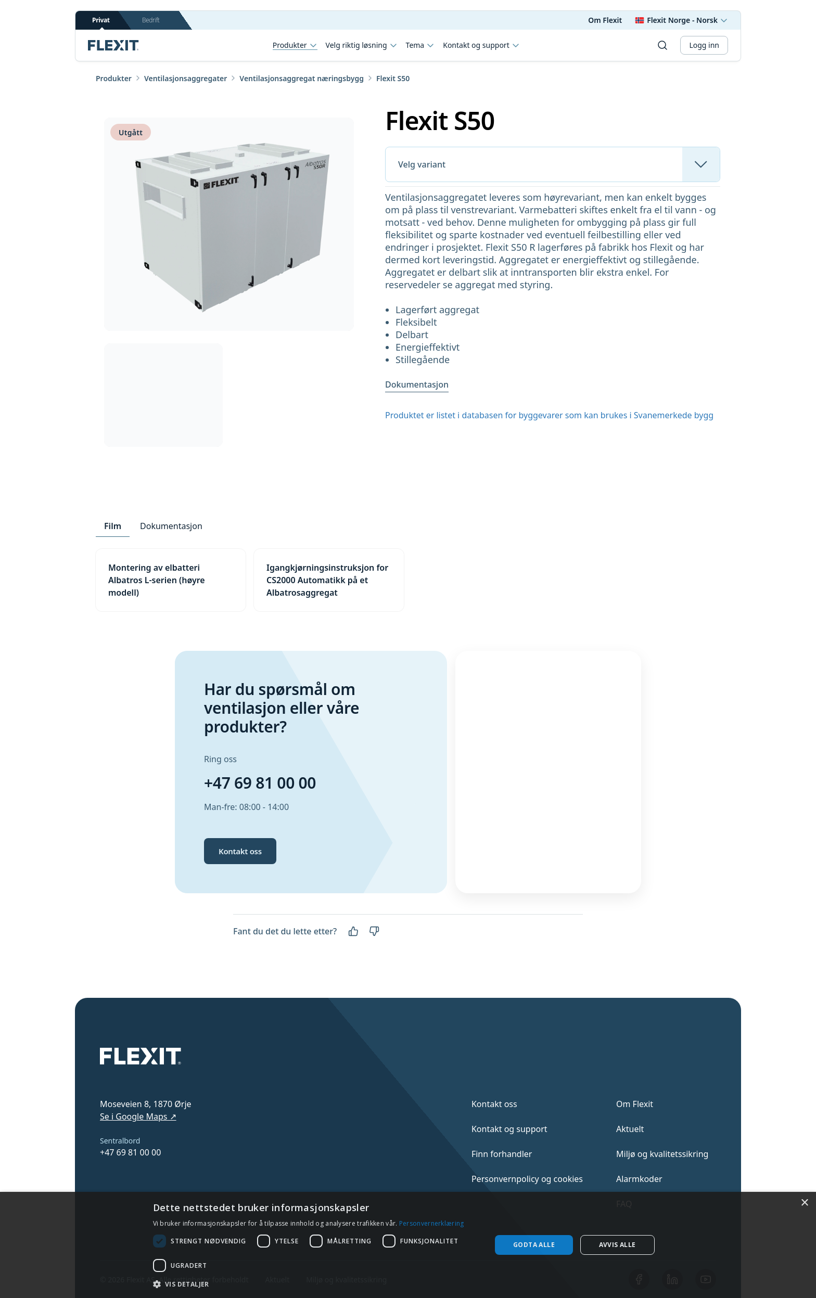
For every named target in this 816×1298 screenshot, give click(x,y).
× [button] (804, 1203)
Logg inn (704, 45)
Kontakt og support (481, 45)
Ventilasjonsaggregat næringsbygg (301, 78)
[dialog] (408, 1245)
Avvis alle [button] (617, 1244)
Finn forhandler (501, 1154)
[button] (317, 1284)
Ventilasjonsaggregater (185, 78)
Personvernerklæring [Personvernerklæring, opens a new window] (431, 1223)
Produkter (295, 45)
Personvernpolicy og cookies (527, 1179)
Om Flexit (605, 20)
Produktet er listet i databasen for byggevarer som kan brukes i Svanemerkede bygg (549, 415)
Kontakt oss (240, 851)
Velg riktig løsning (362, 45)
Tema (420, 45)
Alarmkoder (639, 1179)
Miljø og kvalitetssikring (662, 1154)
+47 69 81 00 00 (260, 782)
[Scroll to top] (113, 45)
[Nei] (374, 931)
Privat (101, 23)
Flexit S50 (393, 78)
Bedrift (150, 20)
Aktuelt (630, 1129)
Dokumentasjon (417, 384)
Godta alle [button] (534, 1244)
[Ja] (353, 931)
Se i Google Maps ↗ (138, 1116)
